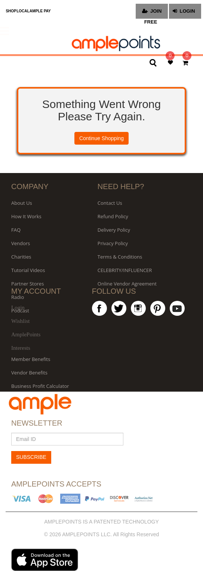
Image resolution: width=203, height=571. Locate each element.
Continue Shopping (101, 138)
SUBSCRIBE (31, 457)
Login (18, 308)
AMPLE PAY (40, 11)
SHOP (11, 11)
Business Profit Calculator (40, 386)
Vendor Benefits (29, 372)
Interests (20, 348)
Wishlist (20, 321)
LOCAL (22, 11)
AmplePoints (25, 334)
